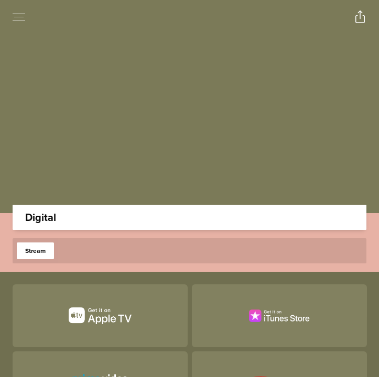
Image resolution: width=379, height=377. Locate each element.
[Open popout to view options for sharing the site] (360, 16)
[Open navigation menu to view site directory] (19, 16)
